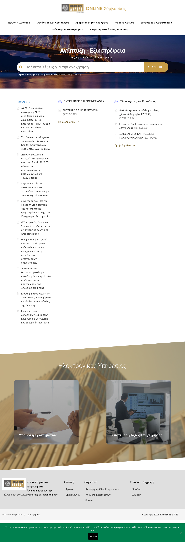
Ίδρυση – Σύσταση (20, 22)
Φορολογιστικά (125, 22)
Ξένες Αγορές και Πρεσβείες (138, 101)
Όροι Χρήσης (33, 514)
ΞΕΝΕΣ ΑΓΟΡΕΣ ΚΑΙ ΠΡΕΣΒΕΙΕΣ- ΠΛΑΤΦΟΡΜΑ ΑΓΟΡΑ (138, 135)
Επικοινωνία (73, 494)
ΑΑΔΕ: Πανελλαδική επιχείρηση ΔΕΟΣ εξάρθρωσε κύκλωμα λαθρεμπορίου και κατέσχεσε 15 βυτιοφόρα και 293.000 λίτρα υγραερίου (35, 120)
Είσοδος (136, 489)
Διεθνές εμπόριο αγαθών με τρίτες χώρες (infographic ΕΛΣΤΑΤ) (139, 114)
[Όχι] (181, 534)
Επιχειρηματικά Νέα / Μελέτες (110, 29)
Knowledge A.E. (169, 514)
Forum (89, 500)
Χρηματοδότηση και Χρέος (92, 22)
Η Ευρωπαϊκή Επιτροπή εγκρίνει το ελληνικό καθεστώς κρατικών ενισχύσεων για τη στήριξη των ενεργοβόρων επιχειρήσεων (34, 251)
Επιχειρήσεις (74, 74)
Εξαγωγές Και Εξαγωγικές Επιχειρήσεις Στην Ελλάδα (141, 126)
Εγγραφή (136, 494)
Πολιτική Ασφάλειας (12, 514)
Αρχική (75, 57)
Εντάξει (93, 536)
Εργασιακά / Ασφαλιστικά (157, 22)
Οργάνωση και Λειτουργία (53, 22)
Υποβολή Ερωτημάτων (97, 494)
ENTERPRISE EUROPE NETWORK (84, 101)
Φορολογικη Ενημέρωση (53, 74)
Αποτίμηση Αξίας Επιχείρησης (102, 489)
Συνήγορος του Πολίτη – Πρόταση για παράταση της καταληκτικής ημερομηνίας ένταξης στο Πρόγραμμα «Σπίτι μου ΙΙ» (35, 209)
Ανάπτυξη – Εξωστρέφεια (68, 29)
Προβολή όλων (68, 122)
